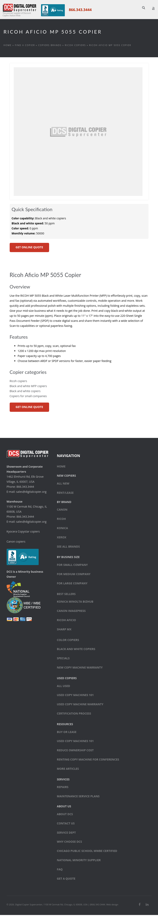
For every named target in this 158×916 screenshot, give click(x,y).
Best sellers (66, 595)
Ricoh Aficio (66, 621)
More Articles (68, 770)
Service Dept (66, 833)
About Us (64, 807)
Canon (62, 511)
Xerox (61, 538)
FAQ (60, 870)
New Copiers (66, 477)
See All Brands (68, 547)
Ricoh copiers (75, 46)
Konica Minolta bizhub (75, 603)
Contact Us (66, 824)
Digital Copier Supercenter (28, 905)
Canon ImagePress (71, 612)
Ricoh (61, 520)
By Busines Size (68, 558)
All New (63, 484)
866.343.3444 (79, 9)
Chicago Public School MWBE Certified (87, 852)
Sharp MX (64, 630)
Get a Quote (66, 879)
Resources (65, 725)
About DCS (65, 815)
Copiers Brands (50, 46)
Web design (112, 905)
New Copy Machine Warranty (80, 668)
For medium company (74, 575)
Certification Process (74, 714)
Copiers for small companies (28, 397)
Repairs (62, 788)
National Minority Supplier (79, 861)
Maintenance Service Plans (78, 797)
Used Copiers (67, 679)
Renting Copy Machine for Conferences (88, 760)
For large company (72, 584)
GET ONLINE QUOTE (29, 248)
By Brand (64, 503)
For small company (72, 566)
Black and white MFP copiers (28, 387)
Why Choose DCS (69, 843)
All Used (63, 687)
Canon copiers (16, 542)
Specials (63, 659)
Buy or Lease (66, 733)
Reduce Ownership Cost (75, 751)
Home (8, 46)
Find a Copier (25, 46)
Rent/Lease (65, 494)
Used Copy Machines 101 (75, 696)
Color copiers (68, 641)
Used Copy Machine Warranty (80, 705)
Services (63, 780)
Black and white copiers (25, 392)
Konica (62, 529)
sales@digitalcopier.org (31, 493)
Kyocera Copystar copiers (23, 532)
